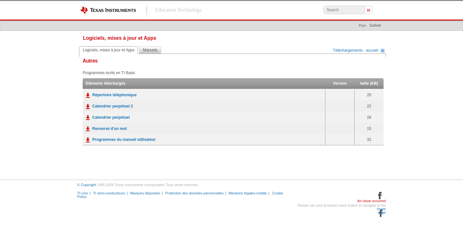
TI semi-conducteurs (109, 193)
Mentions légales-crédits (248, 193)
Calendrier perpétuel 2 (112, 106)
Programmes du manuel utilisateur (124, 139)
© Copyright (86, 185)
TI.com (82, 193)
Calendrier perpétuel (111, 117)
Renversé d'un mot (109, 128)
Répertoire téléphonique (114, 95)
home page (381, 210)
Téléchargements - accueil (355, 51)
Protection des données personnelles (194, 193)
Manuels (150, 50)
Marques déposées (145, 193)
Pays (362, 25)
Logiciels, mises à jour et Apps (108, 50)
